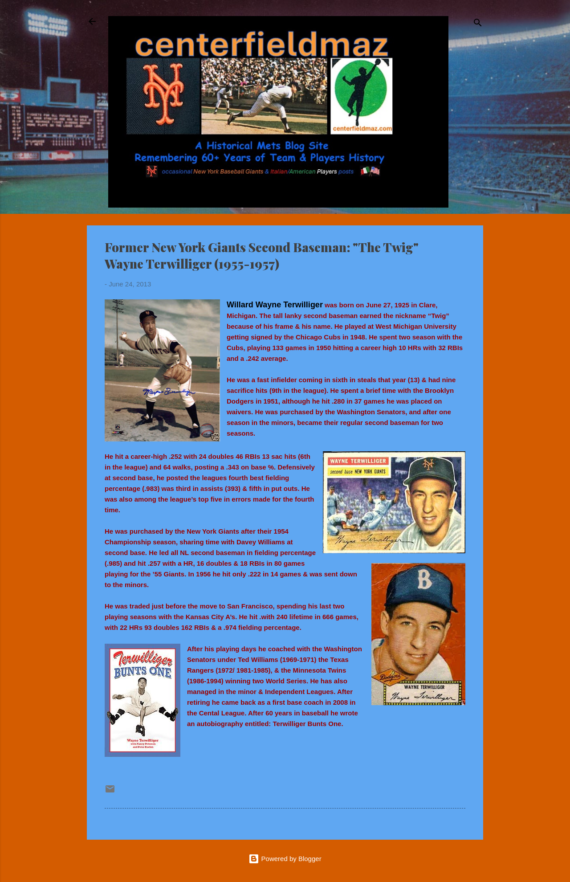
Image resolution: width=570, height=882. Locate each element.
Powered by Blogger (284, 858)
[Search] (477, 24)
